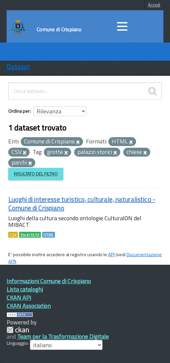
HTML (48, 235)
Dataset (18, 66)
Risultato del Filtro (36, 173)
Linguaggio (17, 343)
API (111, 254)
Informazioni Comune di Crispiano (49, 281)
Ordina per (19, 110)
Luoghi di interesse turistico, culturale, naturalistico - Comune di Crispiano (81, 203)
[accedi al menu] (122, 26)
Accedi (154, 5)
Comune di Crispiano (59, 29)
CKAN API (19, 297)
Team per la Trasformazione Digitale (63, 336)
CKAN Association (29, 305)
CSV (13, 235)
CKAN (18, 329)
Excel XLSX (30, 235)
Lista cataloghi (25, 289)
